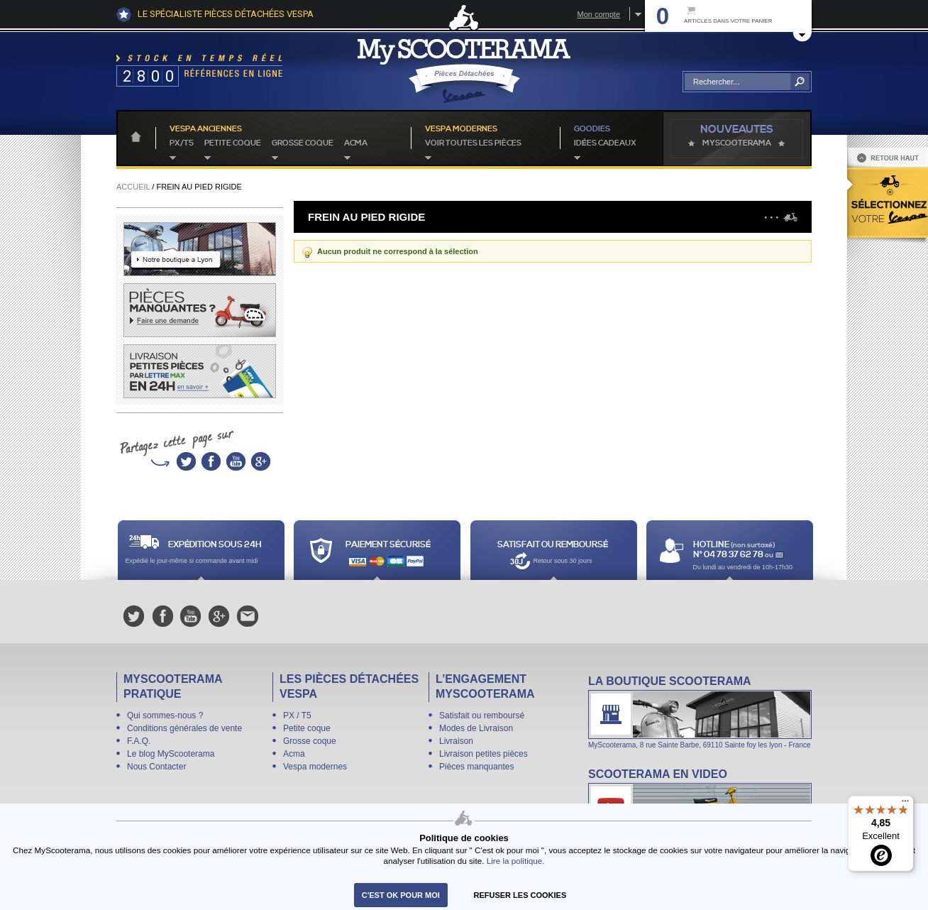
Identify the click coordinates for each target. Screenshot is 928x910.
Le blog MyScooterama (170, 754)
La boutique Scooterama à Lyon (700, 711)
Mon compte (598, 14)
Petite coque (232, 143)
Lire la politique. (516, 860)
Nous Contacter (156, 767)
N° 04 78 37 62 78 (729, 554)
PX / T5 (297, 715)
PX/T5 (182, 143)
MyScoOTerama (736, 143)
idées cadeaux (605, 143)
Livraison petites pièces (483, 754)
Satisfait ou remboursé (481, 715)
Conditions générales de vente (184, 728)
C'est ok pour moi (401, 895)
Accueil (133, 186)
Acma (356, 143)
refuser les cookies (520, 895)
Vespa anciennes (206, 129)
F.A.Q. (138, 741)
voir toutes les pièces (473, 143)
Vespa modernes (315, 767)
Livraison (456, 741)
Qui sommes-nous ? (165, 715)
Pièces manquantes (476, 767)
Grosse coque (302, 143)
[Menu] (905, 804)
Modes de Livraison (476, 728)
